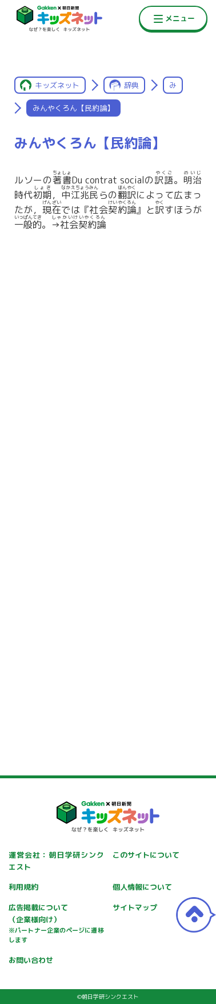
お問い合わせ (31, 960)
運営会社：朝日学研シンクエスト (56, 861)
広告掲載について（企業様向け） (56, 924)
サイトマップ (135, 907)
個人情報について (142, 887)
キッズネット (57, 85)
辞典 (131, 85)
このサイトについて (146, 855)
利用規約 (23, 887)
